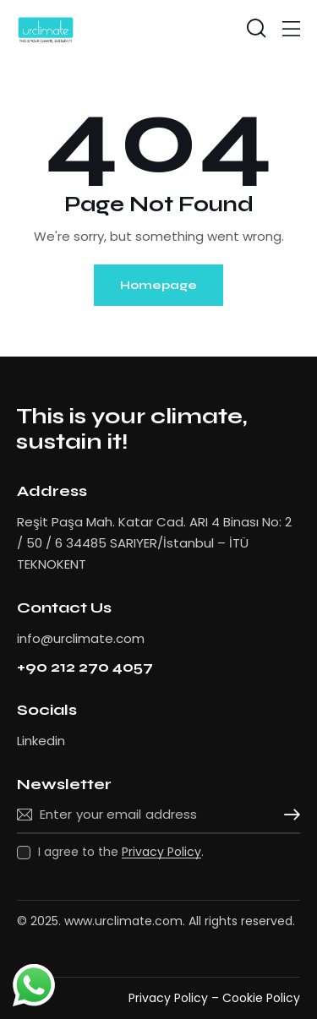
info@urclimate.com (81, 638)
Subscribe (287, 814)
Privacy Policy (161, 852)
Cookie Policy (261, 997)
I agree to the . (121, 851)
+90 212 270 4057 (85, 667)
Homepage (158, 285)
